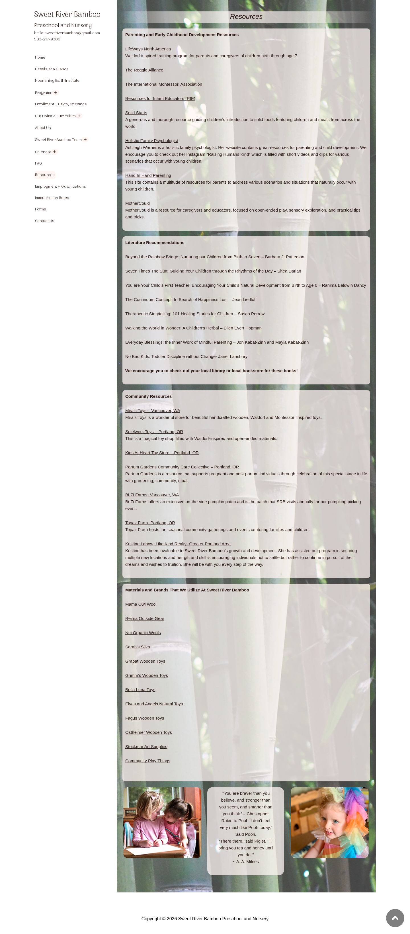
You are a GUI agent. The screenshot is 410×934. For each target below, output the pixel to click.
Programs (43, 93)
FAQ (38, 163)
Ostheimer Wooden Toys (148, 732)
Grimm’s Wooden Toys (146, 675)
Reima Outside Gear (144, 618)
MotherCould (137, 203)
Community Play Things (147, 760)
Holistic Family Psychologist (151, 140)
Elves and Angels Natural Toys (154, 703)
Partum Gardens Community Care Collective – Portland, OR (182, 466)
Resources (45, 175)
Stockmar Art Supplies (146, 746)
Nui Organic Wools (143, 632)
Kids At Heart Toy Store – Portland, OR (162, 452)
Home (40, 57)
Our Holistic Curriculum (55, 116)
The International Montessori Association (163, 84)
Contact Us (44, 221)
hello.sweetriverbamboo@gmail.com (67, 33)
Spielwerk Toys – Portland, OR (154, 431)
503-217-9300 (47, 39)
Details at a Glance (52, 69)
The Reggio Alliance (144, 69)
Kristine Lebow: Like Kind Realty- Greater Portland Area (178, 543)
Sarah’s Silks (137, 646)
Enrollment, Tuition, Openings (61, 104)
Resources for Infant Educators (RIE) (160, 98)
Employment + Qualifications (60, 186)
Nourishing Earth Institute (57, 80)
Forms (40, 209)
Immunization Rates (52, 198)
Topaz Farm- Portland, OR (150, 522)
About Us (43, 128)
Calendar (43, 152)
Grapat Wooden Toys (145, 661)
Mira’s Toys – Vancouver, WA (152, 410)
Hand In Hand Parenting (148, 175)
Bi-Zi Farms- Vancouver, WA (152, 494)
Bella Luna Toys (140, 689)
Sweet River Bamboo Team (58, 140)
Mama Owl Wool (141, 604)
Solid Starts (136, 112)
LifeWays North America (148, 48)
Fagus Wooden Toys (144, 718)
